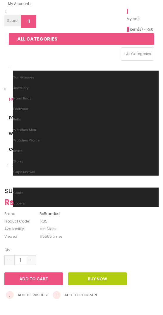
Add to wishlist (27, 295)
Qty (7, 249)
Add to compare (75, 295)
